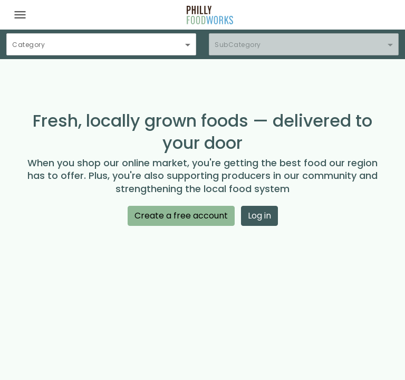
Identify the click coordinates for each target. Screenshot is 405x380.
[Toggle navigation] (20, 14)
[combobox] (101, 48)
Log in (259, 216)
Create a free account (181, 216)
